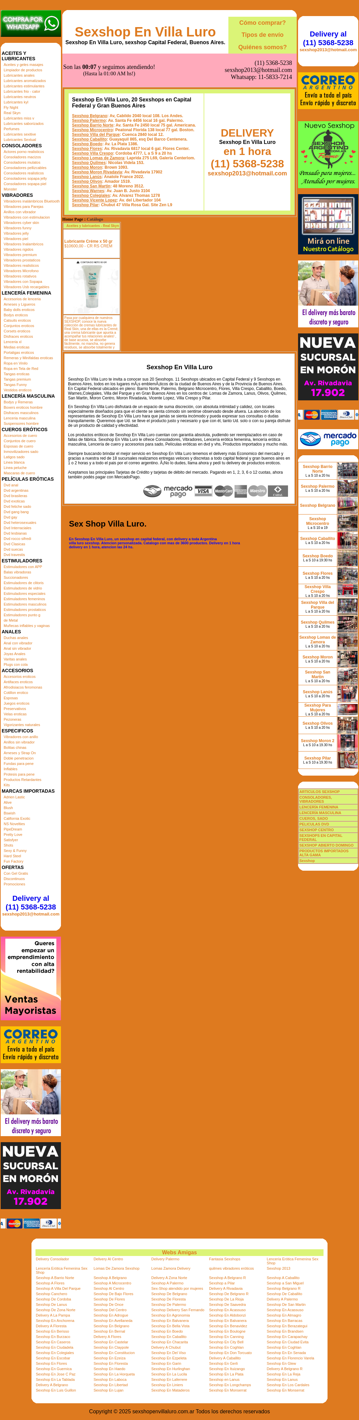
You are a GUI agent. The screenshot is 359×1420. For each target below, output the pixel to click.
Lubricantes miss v (19, 118)
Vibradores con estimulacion (27, 217)
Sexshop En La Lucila (169, 1374)
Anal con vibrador (18, 643)
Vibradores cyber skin (21, 223)
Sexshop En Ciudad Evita (288, 1342)
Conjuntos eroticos (19, 326)
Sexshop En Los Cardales (288, 1385)
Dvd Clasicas (14, 544)
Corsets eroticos (17, 331)
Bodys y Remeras (18, 402)
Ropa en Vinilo (15, 363)
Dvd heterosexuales (20, 523)
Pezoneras (12, 719)
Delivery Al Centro (108, 1259)
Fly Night (11, 107)
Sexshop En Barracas (284, 1321)
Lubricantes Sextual (20, 140)
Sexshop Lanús (87, 143)
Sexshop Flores (87, 115)
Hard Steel (12, 856)
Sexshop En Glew (281, 1363)
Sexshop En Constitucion (114, 1353)
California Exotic (17, 818)
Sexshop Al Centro (108, 1288)
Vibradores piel (16, 239)
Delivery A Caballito (225, 1358)
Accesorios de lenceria (22, 299)
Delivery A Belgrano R (285, 1369)
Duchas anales (16, 638)
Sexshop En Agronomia (170, 1315)
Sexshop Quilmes (89, 129)
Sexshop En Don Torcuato (230, 1353)
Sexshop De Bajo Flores (113, 1294)
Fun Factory (13, 861)
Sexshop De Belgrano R (228, 1294)
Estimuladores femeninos (24, 599)
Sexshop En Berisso (52, 1331)
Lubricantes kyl (16, 102)
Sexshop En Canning (226, 1337)
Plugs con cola (16, 664)
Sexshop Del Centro (109, 1310)
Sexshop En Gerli (223, 1363)
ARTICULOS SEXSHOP (319, 792)
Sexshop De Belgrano (169, 1294)
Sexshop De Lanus (51, 1305)
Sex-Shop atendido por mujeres (177, 1288)
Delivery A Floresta (51, 1326)
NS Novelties (14, 824)
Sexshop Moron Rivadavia (97, 138)
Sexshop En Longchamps (230, 1385)
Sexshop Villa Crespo (92, 119)
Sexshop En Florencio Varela (290, 1358)
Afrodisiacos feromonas (23, 687)
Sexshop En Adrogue (110, 1315)
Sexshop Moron (87, 134)
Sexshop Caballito (89, 105)
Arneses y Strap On (20, 753)
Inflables (10, 769)
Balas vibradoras (17, 572)
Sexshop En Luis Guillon (56, 1390)
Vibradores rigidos (18, 249)
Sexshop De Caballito (284, 1294)
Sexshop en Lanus (224, 1379)
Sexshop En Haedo (109, 1369)
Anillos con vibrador (20, 212)
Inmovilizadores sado (21, 452)
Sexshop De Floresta (168, 1299)
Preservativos (15, 709)
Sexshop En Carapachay (287, 1337)
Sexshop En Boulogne (227, 1331)
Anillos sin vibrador (19, 742)
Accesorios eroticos (19, 677)
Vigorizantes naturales (22, 725)
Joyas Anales (14, 654)
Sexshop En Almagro (284, 1315)
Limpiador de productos (23, 70)
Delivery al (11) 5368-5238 (31, 902)
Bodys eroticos (16, 315)
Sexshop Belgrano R (284, 1288)
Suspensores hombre (21, 423)
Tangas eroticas (16, 374)
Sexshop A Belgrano (110, 1278)
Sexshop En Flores (51, 1363)
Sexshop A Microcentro (112, 1283)
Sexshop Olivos (87, 148)
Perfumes (11, 129)
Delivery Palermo (165, 1259)
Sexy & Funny (15, 851)
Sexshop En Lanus (282, 1379)
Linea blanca (14, 462)
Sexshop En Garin (166, 1363)
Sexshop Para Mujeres (317, 707)
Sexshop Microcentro (92, 96)
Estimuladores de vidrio (23, 588)
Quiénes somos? (262, 47)
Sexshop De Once (108, 1305)
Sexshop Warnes (88, 157)
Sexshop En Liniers (167, 1385)
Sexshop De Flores (109, 1299)
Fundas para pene (18, 764)
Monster (10, 189)
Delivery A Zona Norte (169, 1278)
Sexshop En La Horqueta (114, 1374)
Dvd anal (11, 485)
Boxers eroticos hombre (23, 407)
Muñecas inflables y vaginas (27, 626)
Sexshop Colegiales (91, 162)
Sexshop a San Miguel (285, 1283)
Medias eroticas (16, 347)
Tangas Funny (15, 385)
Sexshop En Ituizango (227, 1369)
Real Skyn (12, 113)
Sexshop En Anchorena (55, 1321)
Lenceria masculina (19, 418)
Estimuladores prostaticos (25, 610)
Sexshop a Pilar (222, 1283)
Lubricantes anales (19, 75)
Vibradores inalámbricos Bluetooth (32, 201)
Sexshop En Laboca (109, 1379)
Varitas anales (15, 659)
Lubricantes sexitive (20, 134)
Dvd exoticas (14, 501)
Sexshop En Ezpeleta (169, 1358)
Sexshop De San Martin (286, 1305)
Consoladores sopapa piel (25, 184)
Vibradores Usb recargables (26, 287)
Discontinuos (14, 879)
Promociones (14, 884)
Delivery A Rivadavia (225, 1288)
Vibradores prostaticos (22, 260)
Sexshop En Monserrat (227, 1390)
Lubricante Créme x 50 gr (88, 208)
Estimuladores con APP (23, 567)
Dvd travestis (14, 555)
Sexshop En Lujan (108, 1390)
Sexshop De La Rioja (226, 1299)
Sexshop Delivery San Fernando (177, 1310)
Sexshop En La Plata (226, 1374)
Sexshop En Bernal (109, 1331)
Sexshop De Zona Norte (55, 1310)
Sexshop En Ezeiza (109, 1358)
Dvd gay (10, 517)
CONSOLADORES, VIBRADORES (315, 799)
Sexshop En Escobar (53, 1358)
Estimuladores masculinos (25, 604)
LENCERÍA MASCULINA (320, 813)
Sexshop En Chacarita (169, 1342)
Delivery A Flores (107, 1337)
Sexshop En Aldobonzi (227, 1315)
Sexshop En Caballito (169, 1337)
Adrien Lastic (14, 797)
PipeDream (13, 829)
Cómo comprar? (262, 22)
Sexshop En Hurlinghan (170, 1369)
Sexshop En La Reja (283, 1374)
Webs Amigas (179, 1252)
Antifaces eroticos (18, 682)
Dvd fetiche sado (17, 506)
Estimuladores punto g (22, 615)
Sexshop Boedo (87, 110)
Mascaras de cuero (19, 473)
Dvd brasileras (15, 496)
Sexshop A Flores (50, 1283)
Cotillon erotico (16, 693)
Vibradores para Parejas (23, 207)
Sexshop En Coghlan (226, 1347)
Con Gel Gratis (16, 873)
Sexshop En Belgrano (111, 1326)
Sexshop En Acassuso (227, 1310)
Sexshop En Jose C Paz (56, 1374)
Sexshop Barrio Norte (92, 91)
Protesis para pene (19, 774)
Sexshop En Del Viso (168, 1353)
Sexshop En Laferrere (169, 1379)
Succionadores (16, 577)
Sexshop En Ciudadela (54, 1347)
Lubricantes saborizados (24, 124)
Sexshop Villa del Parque (96, 101)
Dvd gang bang (16, 512)
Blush (8, 808)
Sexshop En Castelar (110, 1342)
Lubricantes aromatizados (25, 81)
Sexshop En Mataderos (170, 1390)
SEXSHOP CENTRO (316, 830)
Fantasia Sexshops (224, 1259)
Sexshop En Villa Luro (145, 31)
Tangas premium (17, 379)
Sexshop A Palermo (167, 1283)
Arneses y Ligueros (19, 304)
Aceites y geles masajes (23, 65)
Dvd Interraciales (17, 528)
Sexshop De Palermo (168, 1305)
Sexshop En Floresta (110, 1363)
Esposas (11, 698)
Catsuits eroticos (17, 320)
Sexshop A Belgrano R (227, 1278)
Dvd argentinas (16, 490)
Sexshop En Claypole (111, 1347)
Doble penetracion (18, 758)
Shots (8, 845)
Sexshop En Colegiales (55, 1353)
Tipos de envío (262, 34)
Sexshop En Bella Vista (170, 1326)
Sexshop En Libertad (110, 1385)
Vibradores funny (17, 228)
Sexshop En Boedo (167, 1331)
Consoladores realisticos (24, 173)
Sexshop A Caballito (283, 1278)
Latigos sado (14, 457)
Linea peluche (15, 468)
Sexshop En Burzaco (53, 1337)
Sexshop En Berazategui (287, 1326)
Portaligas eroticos (19, 352)
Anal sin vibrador (17, 648)
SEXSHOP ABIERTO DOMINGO (326, 845)
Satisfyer (11, 840)
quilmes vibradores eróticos (231, 1268)
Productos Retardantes (23, 780)
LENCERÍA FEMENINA (318, 807)
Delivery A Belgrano (52, 1385)
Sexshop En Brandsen (285, 1331)
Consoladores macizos (22, 157)
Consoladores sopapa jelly (25, 178)
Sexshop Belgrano (89, 82)
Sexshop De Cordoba (53, 1299)
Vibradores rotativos (20, 276)
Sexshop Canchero (51, 1294)
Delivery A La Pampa (53, 1315)
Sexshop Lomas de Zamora (98, 124)
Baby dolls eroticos (19, 310)
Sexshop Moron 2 (317, 740)
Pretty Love (13, 835)
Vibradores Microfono (21, 271)
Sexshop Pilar (85, 171)
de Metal (11, 620)
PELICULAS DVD (314, 824)
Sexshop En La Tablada (55, 1379)
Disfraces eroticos (18, 336)
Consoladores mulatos (22, 162)
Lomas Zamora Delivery (171, 1268)
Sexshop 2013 (278, 1268)
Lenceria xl (12, 342)
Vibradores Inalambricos (23, 244)
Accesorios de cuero (20, 435)
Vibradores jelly (16, 233)
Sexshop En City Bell (226, 1342)
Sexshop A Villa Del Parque (58, 1288)
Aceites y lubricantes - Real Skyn (92, 192)
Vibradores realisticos (21, 265)
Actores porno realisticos (24, 152)
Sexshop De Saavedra (227, 1305)
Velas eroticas (15, 714)
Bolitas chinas (15, 747)
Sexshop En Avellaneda (112, 1321)
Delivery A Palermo (282, 1299)
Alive (8, 802)
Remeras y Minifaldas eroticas (28, 358)
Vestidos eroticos (17, 390)
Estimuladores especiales (25, 593)
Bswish (9, 813)
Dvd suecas (13, 549)
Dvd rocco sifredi (17, 539)
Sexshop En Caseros (53, 1342)
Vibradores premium (20, 255)
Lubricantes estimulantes (24, 86)
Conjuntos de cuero (19, 441)
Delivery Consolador (52, 1259)
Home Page (72, 185)
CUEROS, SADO (313, 818)
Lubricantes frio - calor (22, 91)
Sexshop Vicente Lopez (94, 166)
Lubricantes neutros (20, 97)
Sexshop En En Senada (286, 1353)
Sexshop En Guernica (54, 1369)
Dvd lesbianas (15, 533)
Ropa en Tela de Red (21, 369)
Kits (7, 785)
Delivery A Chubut (166, 1347)
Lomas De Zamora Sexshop (116, 1268)
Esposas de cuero (18, 446)
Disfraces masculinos (21, 413)
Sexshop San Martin (91, 152)
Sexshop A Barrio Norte (55, 1278)
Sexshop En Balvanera (170, 1321)
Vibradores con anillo (21, 737)
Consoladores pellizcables (25, 168)
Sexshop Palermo (89, 87)
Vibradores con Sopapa (23, 282)
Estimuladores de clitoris (24, 583)
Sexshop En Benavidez (228, 1326)
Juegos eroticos (16, 703)
